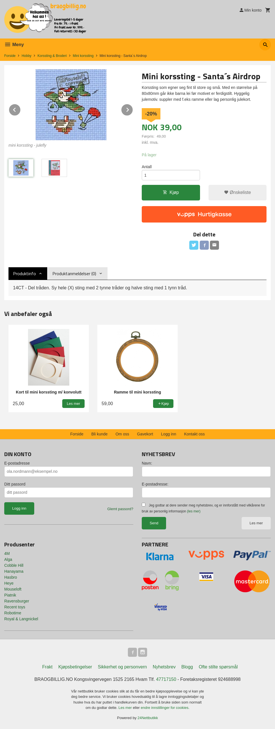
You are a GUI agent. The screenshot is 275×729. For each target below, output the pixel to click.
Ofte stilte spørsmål (218, 666)
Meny (14, 44)
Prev (20, 108)
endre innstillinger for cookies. (165, 708)
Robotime (12, 613)
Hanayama (13, 571)
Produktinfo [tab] (24, 273)
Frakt (47, 666)
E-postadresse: (155, 484)
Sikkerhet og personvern (122, 666)
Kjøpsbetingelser (75, 666)
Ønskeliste (237, 192)
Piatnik (10, 595)
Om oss (122, 434)
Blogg (187, 666)
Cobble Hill (13, 565)
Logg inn (168, 434)
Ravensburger (16, 601)
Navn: (147, 463)
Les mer (256, 523)
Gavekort (145, 434)
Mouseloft (13, 589)
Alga (8, 559)
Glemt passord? (120, 509)
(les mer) (193, 511)
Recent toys (14, 607)
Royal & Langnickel (21, 619)
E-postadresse (17, 463)
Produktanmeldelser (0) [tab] (74, 273)
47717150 (166, 679)
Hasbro (10, 577)
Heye (9, 583)
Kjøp (171, 192)
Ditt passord (14, 484)
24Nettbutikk (148, 718)
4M (7, 553)
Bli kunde (99, 434)
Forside (10, 56)
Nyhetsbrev (164, 666)
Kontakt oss (194, 434)
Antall (147, 166)
